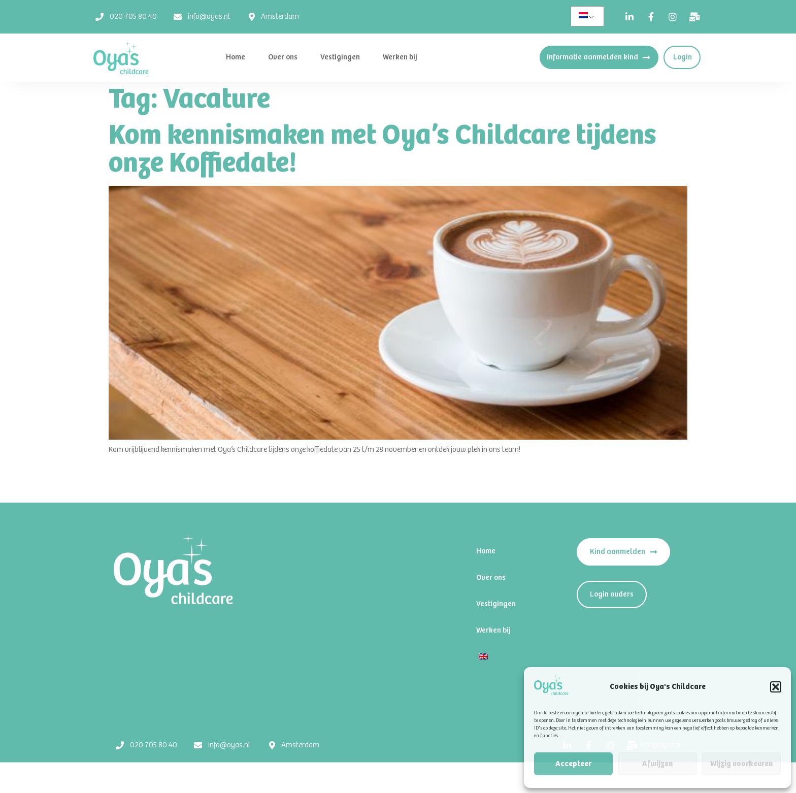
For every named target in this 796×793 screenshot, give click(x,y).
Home (235, 57)
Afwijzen (657, 763)
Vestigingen (340, 57)
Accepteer (573, 763)
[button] (776, 687)
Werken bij (400, 57)
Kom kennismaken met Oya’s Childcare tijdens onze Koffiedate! (382, 149)
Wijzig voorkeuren (741, 763)
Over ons (282, 57)
